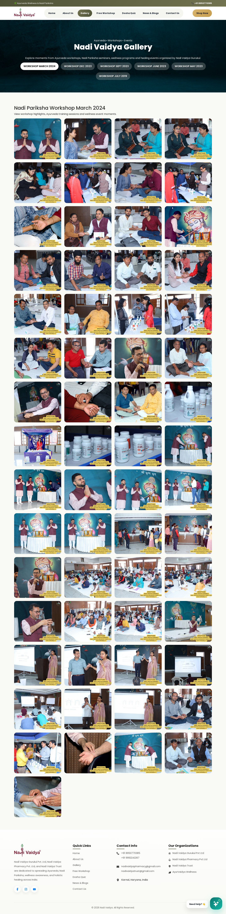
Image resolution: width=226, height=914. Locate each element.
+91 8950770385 (130, 853)
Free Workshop (106, 13)
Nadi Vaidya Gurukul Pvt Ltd (188, 853)
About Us (68, 13)
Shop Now (202, 13)
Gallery (85, 13)
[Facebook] (17, 889)
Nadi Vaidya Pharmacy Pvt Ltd (189, 859)
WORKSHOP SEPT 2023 (114, 66)
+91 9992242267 (130, 857)
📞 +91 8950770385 (201, 3)
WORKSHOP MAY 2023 (189, 66)
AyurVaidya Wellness (184, 871)
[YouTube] (34, 889)
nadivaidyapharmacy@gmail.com (141, 866)
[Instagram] (26, 889)
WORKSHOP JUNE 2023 (151, 66)
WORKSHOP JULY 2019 (113, 76)
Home (51, 13)
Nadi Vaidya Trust (182, 865)
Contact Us (172, 13)
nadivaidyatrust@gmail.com (137, 871)
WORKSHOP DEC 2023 (78, 66)
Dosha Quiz (129, 13)
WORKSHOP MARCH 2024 (39, 66)
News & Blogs (151, 13)
